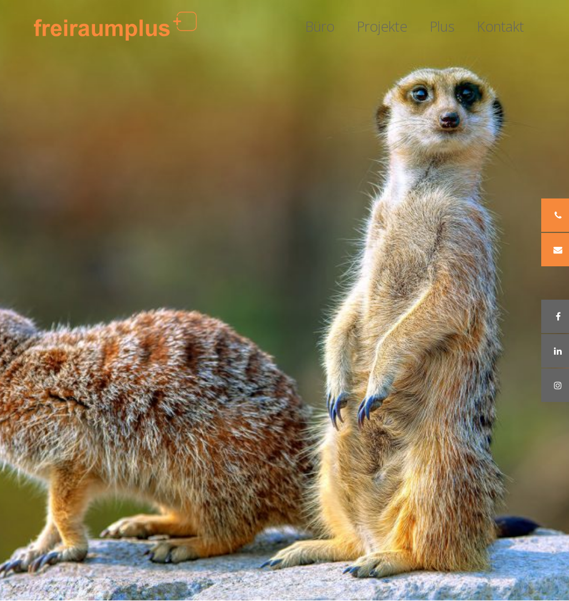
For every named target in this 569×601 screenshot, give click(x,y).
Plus (442, 26)
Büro (320, 26)
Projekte (382, 26)
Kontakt (500, 26)
